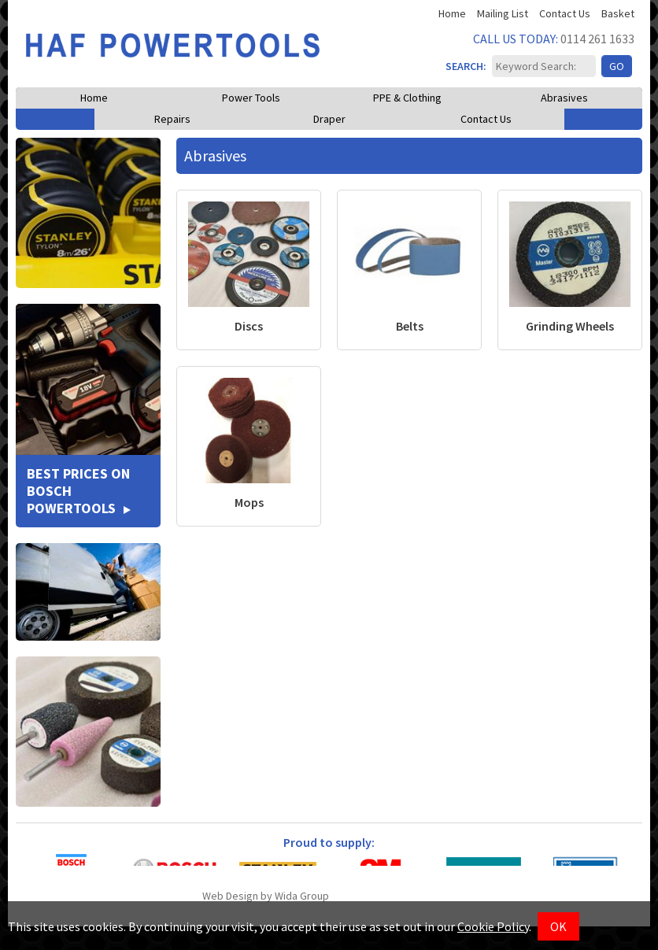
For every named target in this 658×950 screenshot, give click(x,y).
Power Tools (251, 98)
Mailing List (502, 13)
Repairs (172, 119)
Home (452, 13)
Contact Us (564, 13)
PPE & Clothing (407, 98)
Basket (617, 13)
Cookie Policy (493, 926)
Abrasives (564, 98)
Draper (329, 119)
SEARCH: (459, 66)
